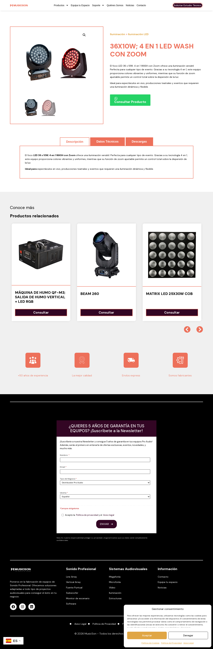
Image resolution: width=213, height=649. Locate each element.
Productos (61, 5)
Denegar (188, 635)
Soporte (98, 5)
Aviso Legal (188, 643)
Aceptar (147, 635)
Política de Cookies (150, 643)
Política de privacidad (87, 515)
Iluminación (117, 34)
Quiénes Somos (115, 5)
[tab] (74, 141)
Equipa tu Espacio (80, 5)
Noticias (130, 5)
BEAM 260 (89, 293)
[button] (95, 35)
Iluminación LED (138, 34)
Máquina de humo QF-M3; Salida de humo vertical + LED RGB (40, 297)
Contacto (141, 5)
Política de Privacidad (171, 643)
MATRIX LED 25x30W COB (169, 293)
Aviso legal (108, 515)
